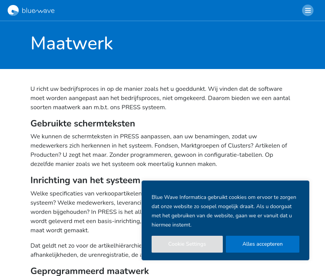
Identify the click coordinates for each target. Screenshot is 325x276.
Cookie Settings (187, 244)
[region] (225, 220)
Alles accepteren (262, 244)
